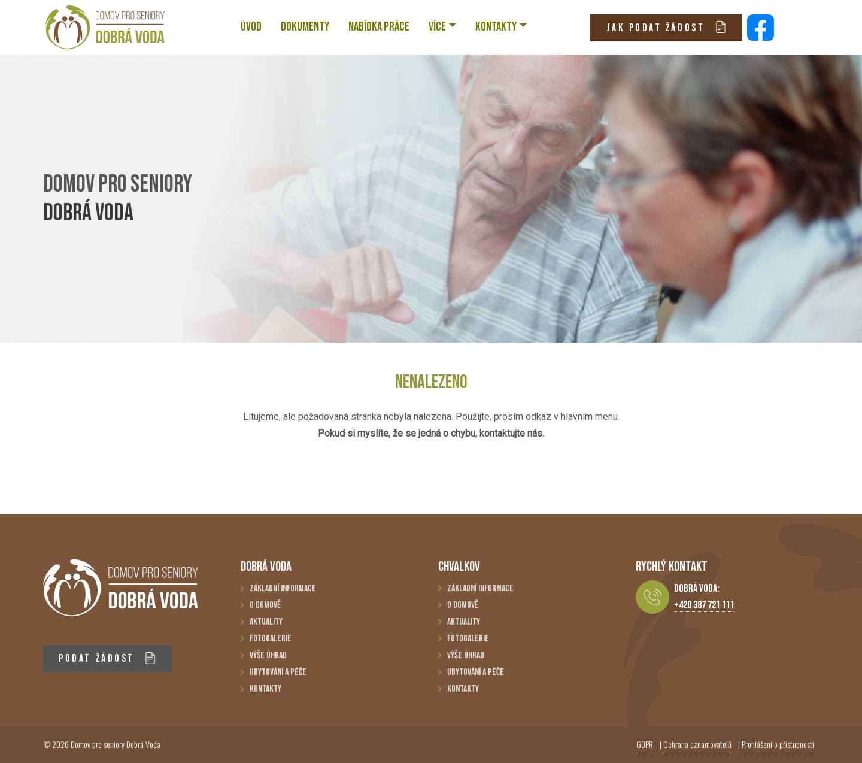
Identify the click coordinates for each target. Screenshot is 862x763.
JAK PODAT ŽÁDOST (666, 27)
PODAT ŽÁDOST (107, 658)
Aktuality (266, 622)
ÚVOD (251, 26)
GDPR (644, 744)
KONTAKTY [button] (496, 26)
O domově (265, 605)
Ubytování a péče (278, 672)
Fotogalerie (271, 638)
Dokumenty (305, 26)
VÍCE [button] (437, 26)
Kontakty (265, 689)
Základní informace (283, 588)
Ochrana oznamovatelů (697, 744)
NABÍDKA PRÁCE (378, 26)
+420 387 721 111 (704, 605)
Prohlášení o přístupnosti (778, 744)
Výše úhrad (268, 655)
